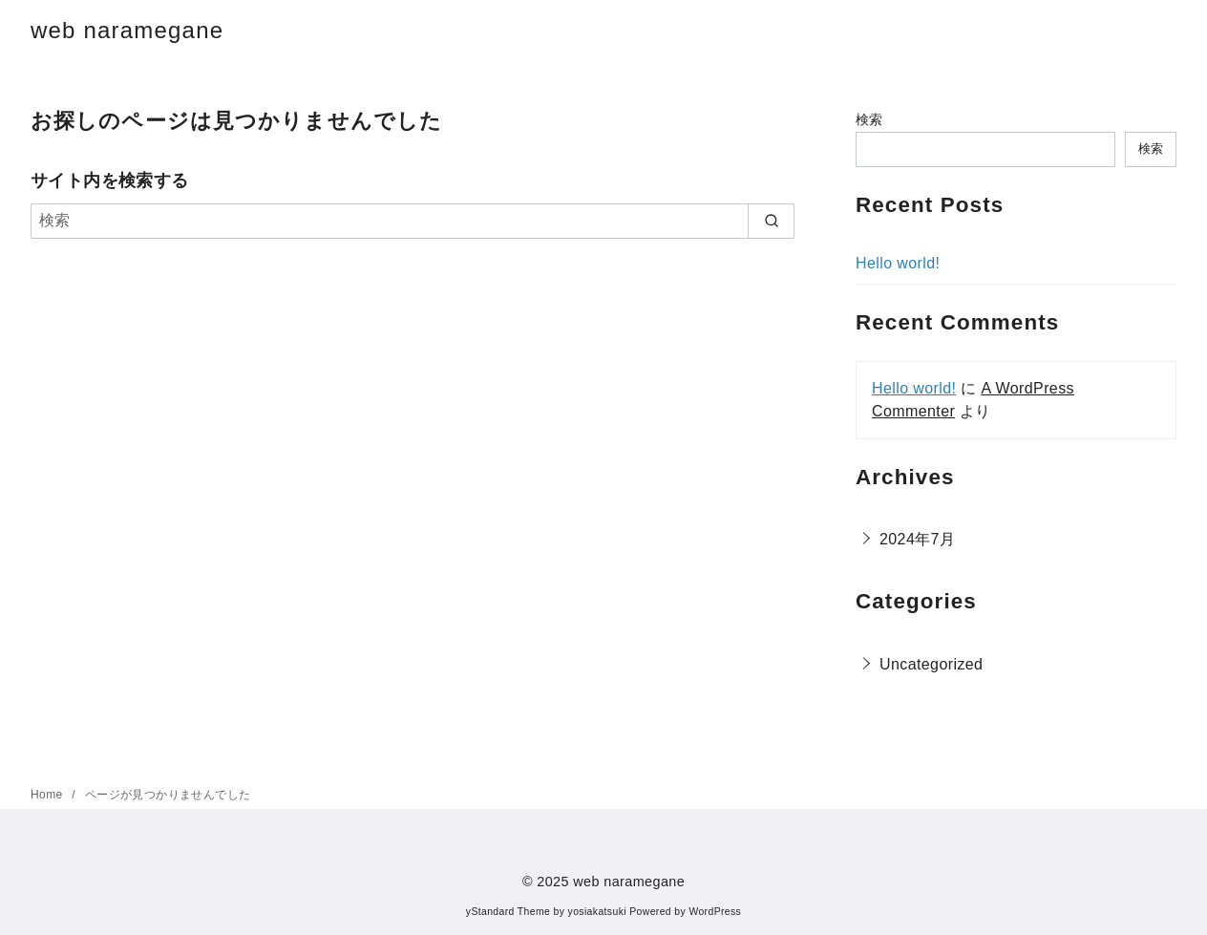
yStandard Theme (508, 911)
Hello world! (898, 263)
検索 (869, 119)
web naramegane (127, 30)
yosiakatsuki (597, 911)
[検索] (412, 220)
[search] (771, 220)
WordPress (714, 911)
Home (48, 794)
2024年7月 (917, 539)
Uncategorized (931, 664)
